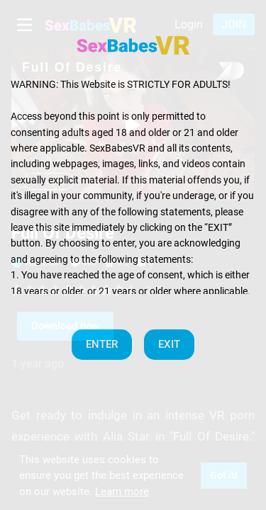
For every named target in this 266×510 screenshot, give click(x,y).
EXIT (169, 344)
